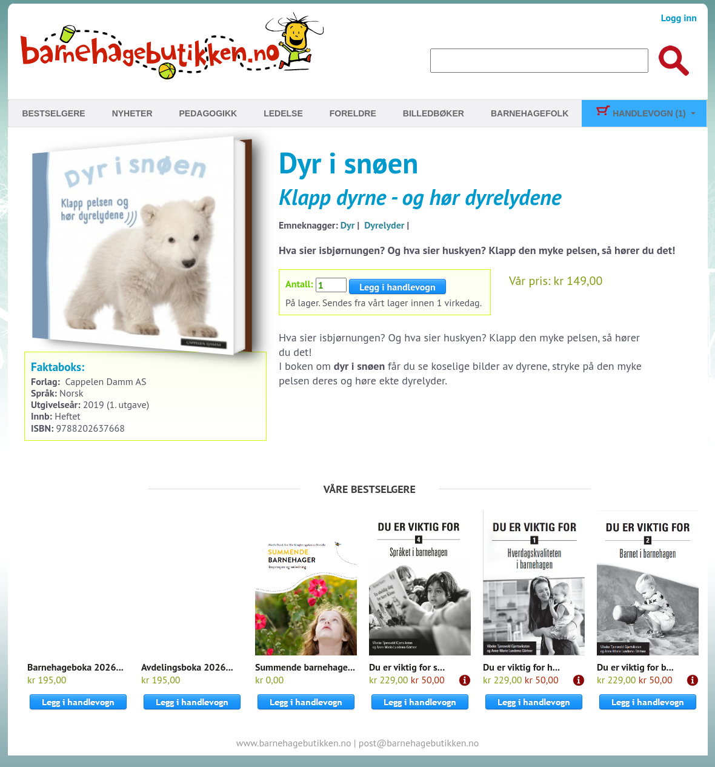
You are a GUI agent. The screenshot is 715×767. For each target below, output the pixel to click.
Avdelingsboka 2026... (187, 667)
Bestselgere (53, 113)
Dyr (348, 225)
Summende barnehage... (305, 667)
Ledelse (283, 113)
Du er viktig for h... (521, 667)
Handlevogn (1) (640, 113)
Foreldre (353, 113)
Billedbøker (433, 113)
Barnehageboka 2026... (75, 667)
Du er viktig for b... (635, 667)
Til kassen (572, 239)
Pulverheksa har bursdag (582, 152)
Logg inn (679, 18)
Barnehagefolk (529, 113)
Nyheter (132, 113)
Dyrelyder (384, 225)
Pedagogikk (208, 113)
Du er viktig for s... (407, 667)
